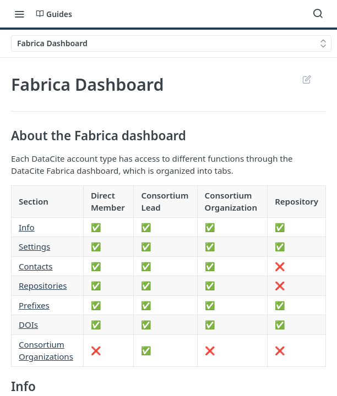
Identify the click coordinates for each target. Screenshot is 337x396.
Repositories (43, 285)
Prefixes (34, 305)
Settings (34, 246)
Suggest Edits (306, 79)
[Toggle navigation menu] (19, 14)
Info (27, 227)
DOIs (28, 324)
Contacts (35, 266)
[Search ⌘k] (317, 14)
